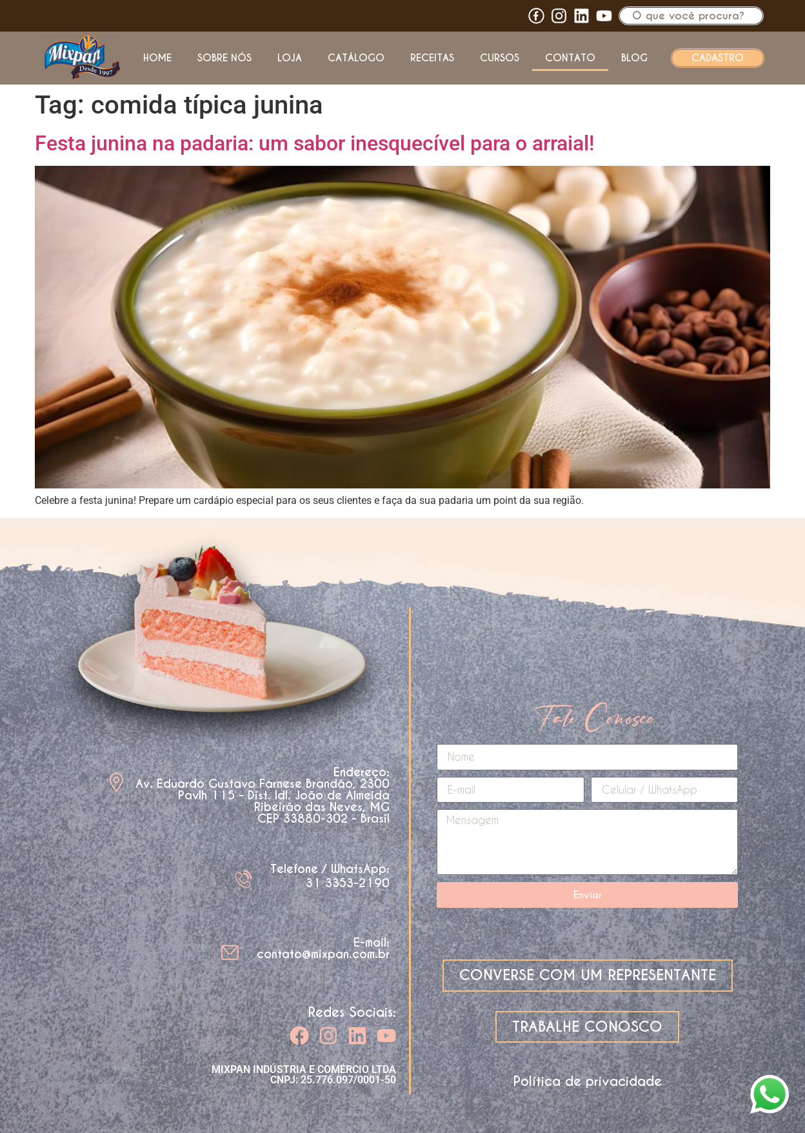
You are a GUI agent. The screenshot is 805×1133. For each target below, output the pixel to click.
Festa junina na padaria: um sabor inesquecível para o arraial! (314, 143)
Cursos (499, 58)
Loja (289, 58)
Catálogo (356, 58)
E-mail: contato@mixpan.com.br (323, 948)
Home (157, 58)
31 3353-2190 (348, 883)
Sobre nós (224, 58)
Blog (634, 58)
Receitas (432, 58)
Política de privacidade (587, 1081)
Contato (570, 58)
